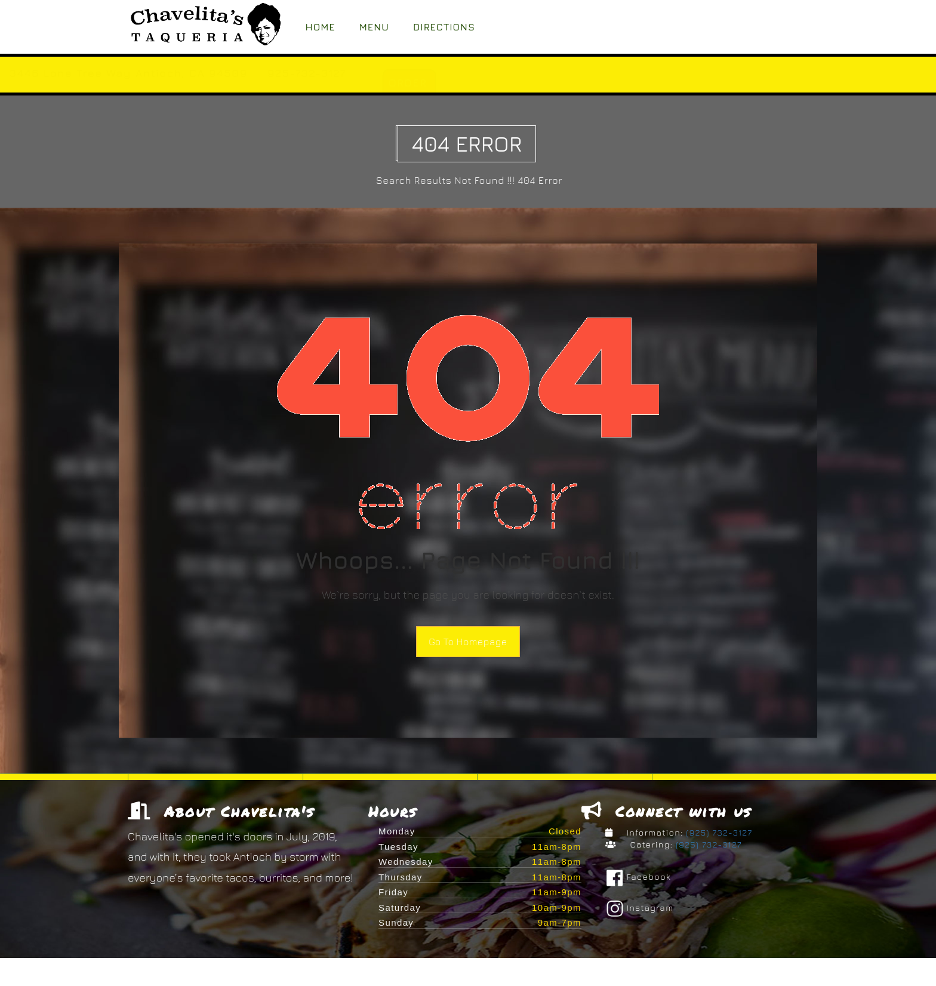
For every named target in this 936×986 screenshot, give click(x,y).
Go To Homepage (468, 641)
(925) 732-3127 (718, 835)
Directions (444, 26)
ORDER (523, 82)
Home (320, 26)
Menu (374, 26)
